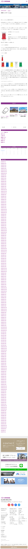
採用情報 (2, 530)
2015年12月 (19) (4, 366)
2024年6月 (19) (3, 199)
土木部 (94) (3, 135)
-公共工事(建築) (12, 518)
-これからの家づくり (13, 513)
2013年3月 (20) (3, 420)
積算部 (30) (3, 140)
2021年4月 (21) (3, 261)
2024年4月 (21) (3, 202)
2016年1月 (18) (3, 364)
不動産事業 (3, 522)
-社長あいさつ (20, 511)
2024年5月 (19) (3, 201)
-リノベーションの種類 (4, 514)
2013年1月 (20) (3, 423)
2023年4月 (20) (3, 222)
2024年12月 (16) (4, 189)
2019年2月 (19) (3, 304)
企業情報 (20, 508)
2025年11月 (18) (4, 171)
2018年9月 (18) (3, 312)
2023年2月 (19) (3, 225)
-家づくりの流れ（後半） (13, 511)
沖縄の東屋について (13, 115)
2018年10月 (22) (4, 310)
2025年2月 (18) (3, 186)
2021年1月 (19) (3, 266)
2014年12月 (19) (4, 386)
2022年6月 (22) (3, 238)
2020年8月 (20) (3, 274)
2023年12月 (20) (4, 209)
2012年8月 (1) (3, 430)
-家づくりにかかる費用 (13, 514)
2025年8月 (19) (3, 176)
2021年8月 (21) (3, 255)
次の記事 (24, 127)
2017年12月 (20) (4, 327)
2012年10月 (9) (3, 428)
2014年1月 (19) (3, 404)
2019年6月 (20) (3, 297)
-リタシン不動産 (3, 523)
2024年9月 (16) (3, 194)
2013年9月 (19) (3, 410)
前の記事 (3, 127)
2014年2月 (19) (3, 402)
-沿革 (19, 513)
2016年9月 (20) (3, 351)
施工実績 (11, 517)
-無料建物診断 (3, 517)
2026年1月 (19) (3, 168)
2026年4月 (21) (3, 163)
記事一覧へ (15, 127)
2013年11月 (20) (4, 407)
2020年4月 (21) (3, 281)
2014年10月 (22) (4, 389)
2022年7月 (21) (3, 237)
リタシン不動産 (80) (4, 132)
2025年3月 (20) (3, 184)
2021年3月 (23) (3, 263)
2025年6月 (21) (3, 179)
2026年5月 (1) (3, 161)
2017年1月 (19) (3, 345)
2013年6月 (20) (3, 415)
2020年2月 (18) (3, 284)
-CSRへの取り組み (21, 514)
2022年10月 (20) (4, 232)
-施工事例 (2, 519)
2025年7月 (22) (3, 178)
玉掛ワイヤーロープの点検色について (8, 117)
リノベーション (4, 512)
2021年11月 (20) (4, 250)
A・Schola (3, 526)
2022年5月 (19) (3, 240)
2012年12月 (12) (4, 425)
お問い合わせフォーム (20, 448)
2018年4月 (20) (3, 320)
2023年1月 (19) (3, 227)
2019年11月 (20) (4, 289)
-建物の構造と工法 (12, 512)
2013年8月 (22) (3, 412)
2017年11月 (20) (4, 328)
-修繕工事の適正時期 (4, 515)
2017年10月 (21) (4, 330)
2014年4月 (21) (3, 399)
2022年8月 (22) (3, 235)
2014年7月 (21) (3, 394)
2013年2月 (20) (3, 422)
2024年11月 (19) (4, 191)
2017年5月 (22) (3, 338)
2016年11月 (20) (4, 348)
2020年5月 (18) (3, 279)
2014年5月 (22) (3, 397)
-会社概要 (19, 512)
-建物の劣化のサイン (4, 516)
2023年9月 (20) (3, 214)
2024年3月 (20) (3, 204)
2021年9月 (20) (3, 253)
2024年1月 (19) (3, 207)
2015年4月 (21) (3, 379)
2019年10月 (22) (4, 291)
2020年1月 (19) (3, 286)
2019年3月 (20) (3, 302)
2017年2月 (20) (3, 343)
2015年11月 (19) (4, 368)
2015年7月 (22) (3, 374)
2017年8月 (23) (3, 333)
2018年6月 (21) (3, 317)
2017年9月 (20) (3, 332)
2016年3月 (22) (3, 361)
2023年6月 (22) (3, 219)
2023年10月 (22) (4, 212)
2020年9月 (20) (3, 273)
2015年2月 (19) (3, 382)
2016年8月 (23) (3, 353)
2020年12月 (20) (4, 268)
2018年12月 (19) (4, 307)
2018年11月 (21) (4, 309)
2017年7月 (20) (3, 335)
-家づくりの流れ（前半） (13, 510)
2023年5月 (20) (3, 220)
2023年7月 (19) (3, 217)
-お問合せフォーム (3, 535)
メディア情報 (21, 517)
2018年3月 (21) (3, 322)
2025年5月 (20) (3, 181)
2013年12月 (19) (4, 405)
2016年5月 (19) (3, 358)
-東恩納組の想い (3, 510)
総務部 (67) (3, 142)
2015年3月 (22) (3, 381)
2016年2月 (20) (3, 363)
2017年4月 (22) (3, 340)
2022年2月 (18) (3, 245)
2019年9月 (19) (3, 292)
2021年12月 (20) (4, 248)
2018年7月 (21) (3, 315)
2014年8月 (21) (3, 392)
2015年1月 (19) (3, 384)
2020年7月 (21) (3, 276)
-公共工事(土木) (12, 519)
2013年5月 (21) (3, 417)
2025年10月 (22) (4, 173)
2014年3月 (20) (3, 400)
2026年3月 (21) (3, 165)
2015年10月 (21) (4, 369)
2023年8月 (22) (3, 215)
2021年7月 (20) (3, 256)
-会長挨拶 (19, 510)
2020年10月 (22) (4, 271)
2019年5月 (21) (3, 299)
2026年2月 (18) (3, 166)
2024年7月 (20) (3, 197)
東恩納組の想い (4, 508)
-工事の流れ (2, 518)
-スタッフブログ (3, 539)
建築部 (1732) (3, 137)
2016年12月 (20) (4, 346)
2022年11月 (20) (4, 230)
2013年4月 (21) (3, 418)
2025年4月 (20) (3, 183)
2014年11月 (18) (4, 387)
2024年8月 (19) (3, 196)
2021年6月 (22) (3, 258)
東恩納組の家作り (13, 508)
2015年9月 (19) (3, 371)
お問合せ (2, 534)
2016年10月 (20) (4, 350)
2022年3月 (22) (3, 243)
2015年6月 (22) (3, 376)
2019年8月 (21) (3, 294)
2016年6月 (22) (3, 356)
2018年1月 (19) (3, 325)
